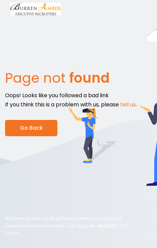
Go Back (31, 128)
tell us (128, 104)
